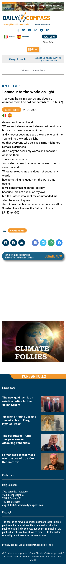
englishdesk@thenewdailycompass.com (22, 505)
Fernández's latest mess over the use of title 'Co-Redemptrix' (18, 458)
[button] (33, 49)
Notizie (11, 36)
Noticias (25, 36)
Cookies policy (26, 544)
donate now (49, 36)
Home (24, 70)
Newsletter (49, 42)
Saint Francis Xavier (48, 57)
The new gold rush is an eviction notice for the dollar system (17, 401)
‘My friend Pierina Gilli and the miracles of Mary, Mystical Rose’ (19, 420)
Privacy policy (9, 544)
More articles (34, 376)
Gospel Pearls (17, 59)
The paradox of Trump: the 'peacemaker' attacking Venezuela (17, 439)
